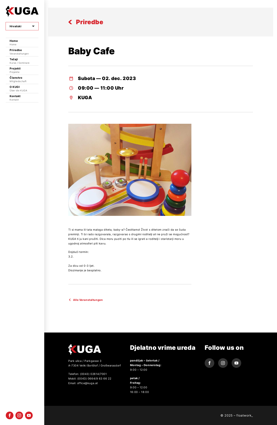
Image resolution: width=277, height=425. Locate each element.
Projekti (24, 70)
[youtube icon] (29, 415)
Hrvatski (15, 26)
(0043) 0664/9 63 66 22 (94, 378)
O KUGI (24, 88)
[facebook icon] (9, 415)
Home (24, 42)
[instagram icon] (19, 415)
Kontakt (24, 98)
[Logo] (22, 11)
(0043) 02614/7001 (93, 373)
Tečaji (24, 61)
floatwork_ (244, 415)
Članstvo (24, 79)
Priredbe (24, 51)
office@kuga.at (87, 383)
